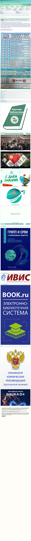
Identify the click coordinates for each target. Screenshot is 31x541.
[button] (9, 269)
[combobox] (15, 17)
